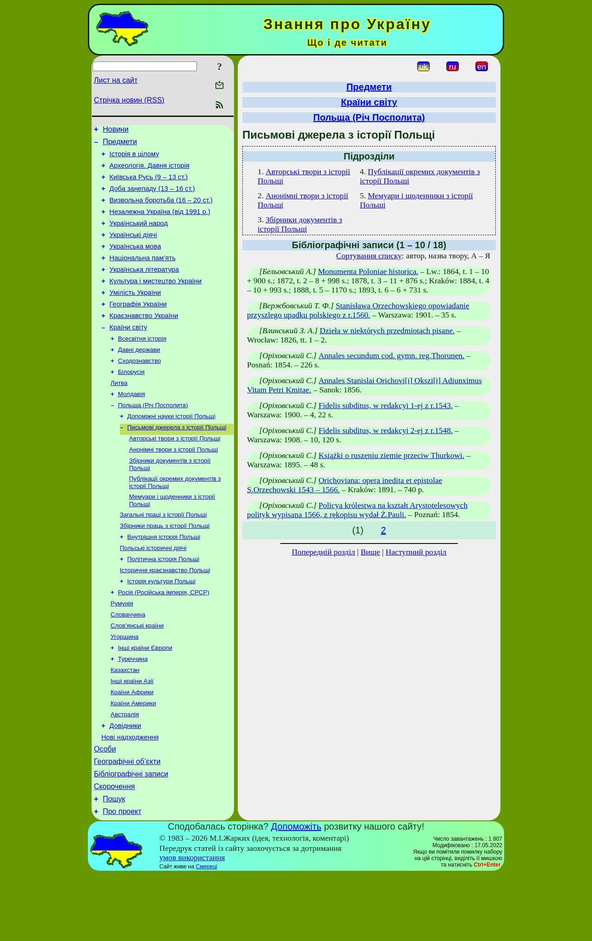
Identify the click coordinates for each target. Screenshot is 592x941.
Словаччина (128, 661)
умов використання (192, 924)
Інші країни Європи (145, 697)
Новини (116, 130)
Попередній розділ (323, 552)
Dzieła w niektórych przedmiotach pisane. (387, 330)
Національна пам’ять (143, 274)
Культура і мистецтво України (156, 300)
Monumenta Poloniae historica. (368, 271)
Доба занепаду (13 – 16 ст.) (152, 197)
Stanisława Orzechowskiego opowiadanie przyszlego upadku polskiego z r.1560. (358, 310)
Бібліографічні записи (131, 836)
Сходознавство (139, 388)
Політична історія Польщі (163, 601)
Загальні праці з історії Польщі (163, 553)
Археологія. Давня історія (150, 171)
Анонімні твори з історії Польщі (173, 484)
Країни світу (129, 352)
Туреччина (133, 709)
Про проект (122, 878)
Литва (119, 412)
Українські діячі (133, 248)
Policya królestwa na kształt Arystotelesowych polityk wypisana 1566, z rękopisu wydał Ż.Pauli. (357, 510)
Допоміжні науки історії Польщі (171, 448)
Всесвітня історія (142, 364)
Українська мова (135, 261)
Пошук (114, 864)
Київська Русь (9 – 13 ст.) (149, 184)
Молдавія (131, 424)
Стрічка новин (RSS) (129, 100)
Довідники (126, 782)
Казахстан (125, 721)
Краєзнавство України (144, 339)
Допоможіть (296, 893)
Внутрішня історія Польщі (163, 577)
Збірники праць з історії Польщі (165, 565)
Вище (370, 552)
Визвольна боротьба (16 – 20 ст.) (161, 210)
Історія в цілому (134, 158)
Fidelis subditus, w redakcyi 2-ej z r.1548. (386, 430)
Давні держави (139, 376)
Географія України (138, 326)
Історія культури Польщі (161, 625)
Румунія (122, 649)
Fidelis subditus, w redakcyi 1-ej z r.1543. (386, 405)
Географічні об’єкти (127, 822)
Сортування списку (369, 255)
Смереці (206, 933)
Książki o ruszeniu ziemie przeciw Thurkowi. (391, 455)
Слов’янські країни (137, 673)
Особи (105, 809)
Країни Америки (133, 757)
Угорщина (124, 685)
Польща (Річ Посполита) (153, 436)
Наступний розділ (416, 552)
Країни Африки (132, 745)
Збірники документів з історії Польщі (300, 224)
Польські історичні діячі (153, 589)
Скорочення (114, 850)
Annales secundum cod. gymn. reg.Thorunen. (392, 355)
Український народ (139, 235)
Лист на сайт (116, 80)
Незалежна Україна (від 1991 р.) (160, 222)
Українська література (144, 287)
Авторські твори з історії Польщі (175, 472)
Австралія (125, 769)
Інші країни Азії (132, 733)
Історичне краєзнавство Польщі (165, 613)
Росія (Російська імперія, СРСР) (163, 637)
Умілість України (135, 313)
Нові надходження (130, 795)
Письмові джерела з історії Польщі (176, 460)
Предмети (120, 144)
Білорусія (131, 400)
